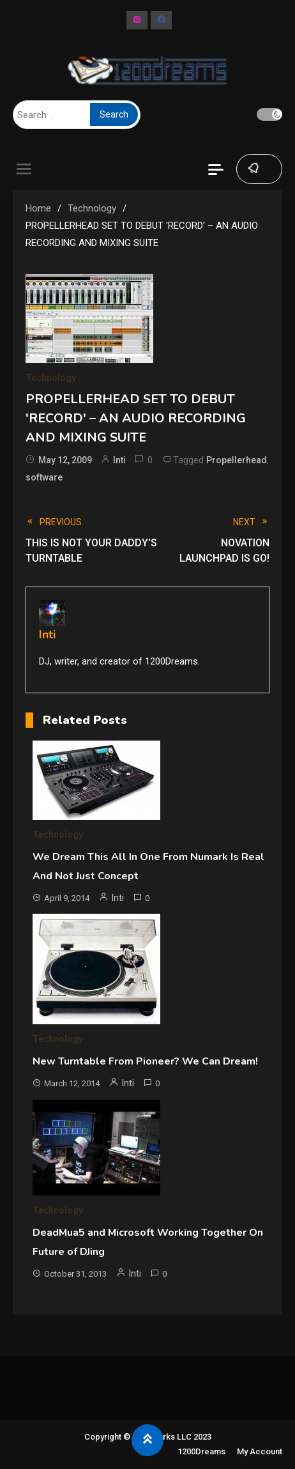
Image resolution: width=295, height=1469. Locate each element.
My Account (259, 1451)
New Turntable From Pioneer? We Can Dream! (145, 1061)
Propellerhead (236, 460)
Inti (119, 460)
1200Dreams (201, 1451)
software (44, 477)
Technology (51, 378)
